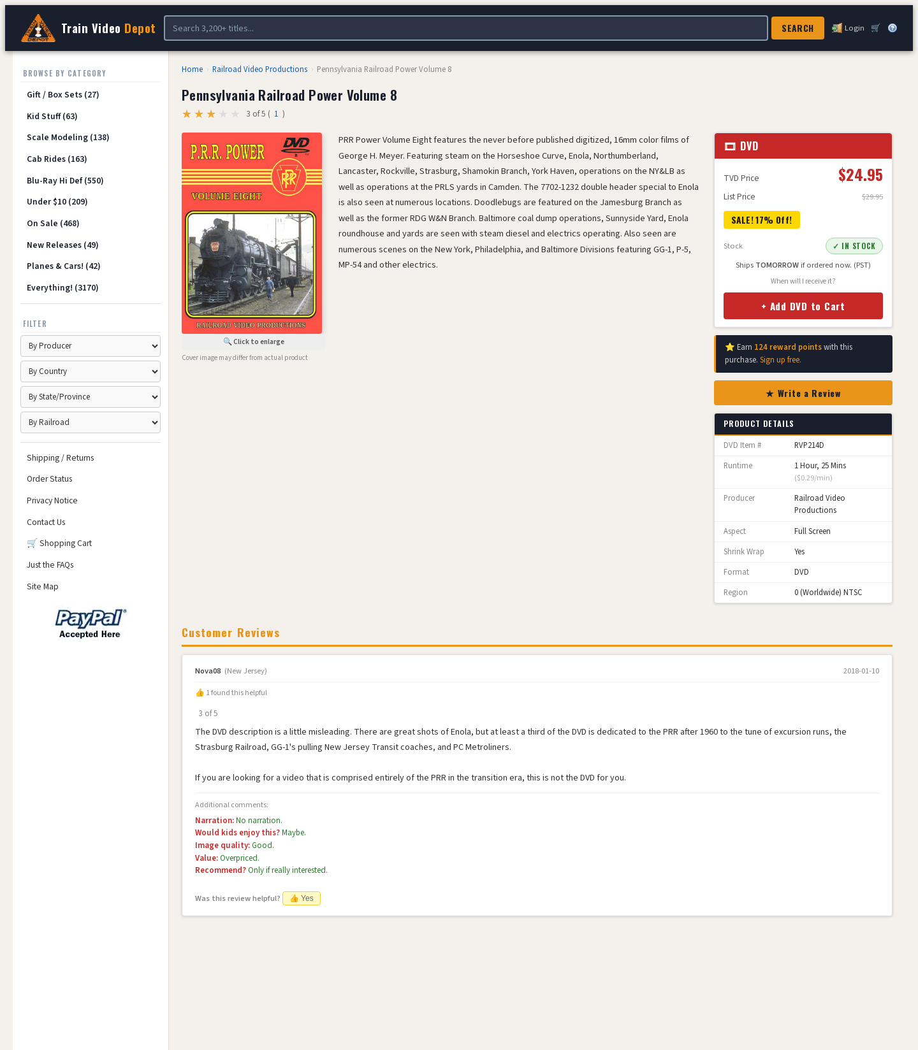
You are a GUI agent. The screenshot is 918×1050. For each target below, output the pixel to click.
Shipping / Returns (60, 458)
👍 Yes (301, 898)
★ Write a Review (803, 392)
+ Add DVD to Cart (803, 306)
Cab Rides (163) (57, 159)
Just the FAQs (50, 565)
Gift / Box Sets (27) (63, 95)
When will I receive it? (803, 281)
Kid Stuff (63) (52, 116)
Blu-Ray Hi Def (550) (65, 181)
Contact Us (46, 522)
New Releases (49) (63, 245)
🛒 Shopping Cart (59, 543)
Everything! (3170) (63, 288)
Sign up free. (780, 360)
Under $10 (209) (57, 202)
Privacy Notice (52, 500)
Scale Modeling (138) (68, 137)
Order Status (49, 479)
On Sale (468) (53, 223)
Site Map (43, 586)
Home (192, 69)
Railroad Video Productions (259, 69)
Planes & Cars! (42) (64, 266)
